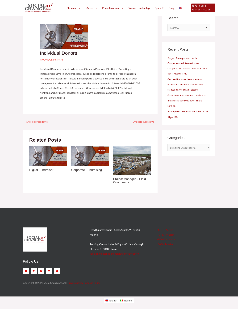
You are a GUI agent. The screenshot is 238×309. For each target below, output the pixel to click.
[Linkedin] (57, 271)
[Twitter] (34, 271)
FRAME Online (48, 59)
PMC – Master (164, 229)
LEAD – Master (164, 244)
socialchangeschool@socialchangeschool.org (114, 253)
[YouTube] (49, 271)
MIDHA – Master (166, 239)
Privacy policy (75, 282)
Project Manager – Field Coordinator (130, 180)
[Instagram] (41, 271)
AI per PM (173, 117)
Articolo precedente (35, 121)
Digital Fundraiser (41, 170)
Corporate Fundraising (87, 170)
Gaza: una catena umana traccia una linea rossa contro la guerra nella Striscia (186, 100)
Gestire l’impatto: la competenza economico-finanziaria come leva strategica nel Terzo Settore (185, 84)
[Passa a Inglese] (181, 8)
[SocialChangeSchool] (39, 7)
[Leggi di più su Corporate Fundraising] (90, 155)
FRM (60, 59)
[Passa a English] (111, 300)
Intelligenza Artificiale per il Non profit (188, 111)
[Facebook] (26, 271)
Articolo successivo (145, 121)
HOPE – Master (165, 234)
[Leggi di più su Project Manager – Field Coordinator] (132, 160)
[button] (73, 8)
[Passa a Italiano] (126, 300)
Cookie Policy (92, 282)
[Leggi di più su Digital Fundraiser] (48, 155)
